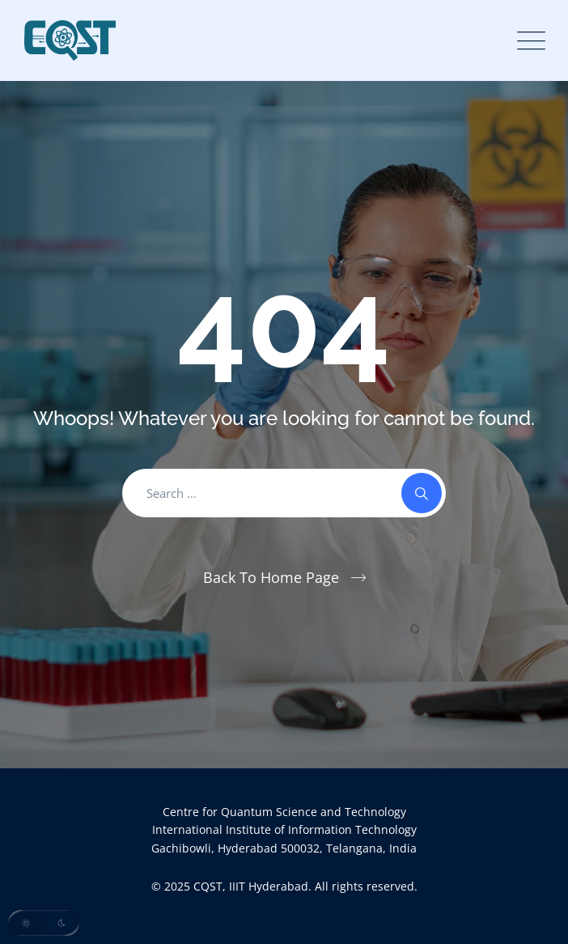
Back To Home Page (271, 577)
